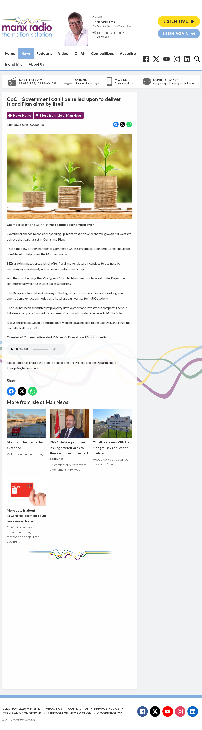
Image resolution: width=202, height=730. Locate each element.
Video (63, 53)
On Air (79, 53)
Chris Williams (103, 22)
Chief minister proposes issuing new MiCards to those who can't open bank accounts (69, 434)
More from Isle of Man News (61, 115)
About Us (36, 64)
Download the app (125, 83)
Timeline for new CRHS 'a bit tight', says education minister (112, 432)
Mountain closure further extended (26, 429)
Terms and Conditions (22, 713)
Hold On (119, 32)
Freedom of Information (69, 713)
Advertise (128, 53)
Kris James (104, 32)
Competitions (102, 53)
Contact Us (78, 708)
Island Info (14, 64)
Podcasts (44, 53)
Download (103, 36)
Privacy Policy (106, 708)
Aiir (34, 720)
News (26, 53)
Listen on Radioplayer (87, 83)
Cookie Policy (109, 713)
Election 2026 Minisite (21, 708)
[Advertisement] (81, 622)
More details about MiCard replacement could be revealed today (26, 500)
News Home (22, 115)
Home (10, 53)
